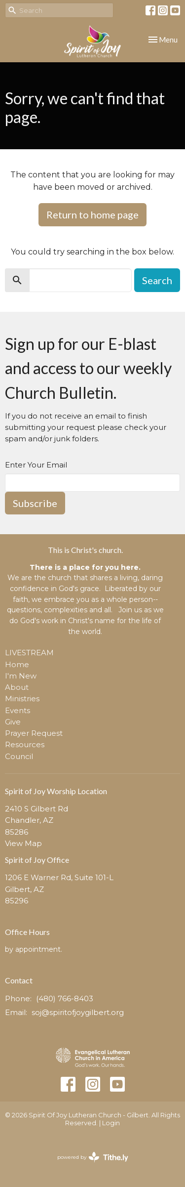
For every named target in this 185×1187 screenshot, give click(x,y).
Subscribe (35, 503)
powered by (92, 1157)
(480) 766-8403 (64, 998)
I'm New (21, 675)
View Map (23, 843)
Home (17, 664)
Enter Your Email (36, 464)
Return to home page (92, 214)
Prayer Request (34, 733)
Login (111, 1123)
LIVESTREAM (29, 652)
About (17, 687)
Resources (24, 744)
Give (13, 721)
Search (157, 280)
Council (19, 756)
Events (17, 710)
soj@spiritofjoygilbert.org (78, 1012)
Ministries (22, 698)
